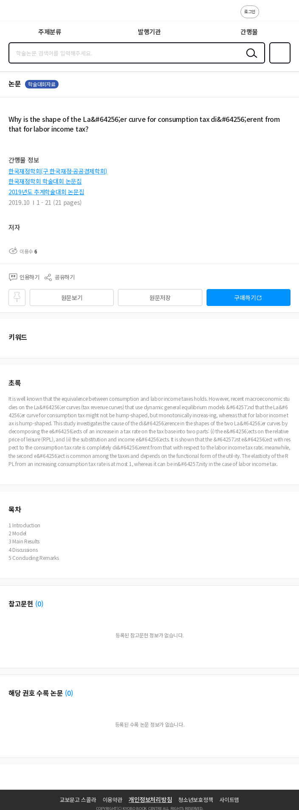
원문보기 (72, 297)
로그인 (249, 11)
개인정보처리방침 (150, 799)
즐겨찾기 (278, 62)
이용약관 (113, 800)
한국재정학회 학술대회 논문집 (45, 181)
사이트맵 (229, 800)
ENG (286, 16)
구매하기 (245, 297)
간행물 (249, 31)
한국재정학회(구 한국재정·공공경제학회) (57, 171)
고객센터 (268, 16)
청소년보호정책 (195, 800)
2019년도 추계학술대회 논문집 (46, 191)
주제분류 (49, 31)
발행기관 (149, 31)
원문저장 (160, 297)
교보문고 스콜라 (78, 800)
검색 (249, 59)
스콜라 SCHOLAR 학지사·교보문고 (25, 13)
